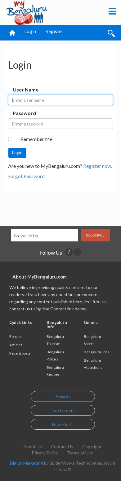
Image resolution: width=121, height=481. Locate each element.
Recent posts (20, 353)
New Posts (63, 424)
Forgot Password (26, 176)
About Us (32, 446)
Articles (15, 345)
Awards (63, 396)
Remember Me (36, 139)
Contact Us (62, 446)
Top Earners (63, 410)
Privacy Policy (45, 452)
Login (30, 31)
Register (54, 31)
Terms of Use (80, 452)
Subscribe (95, 235)
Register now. (97, 166)
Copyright (92, 446)
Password (24, 113)
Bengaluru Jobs (96, 352)
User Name (25, 89)
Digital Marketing (26, 463)
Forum (15, 336)
